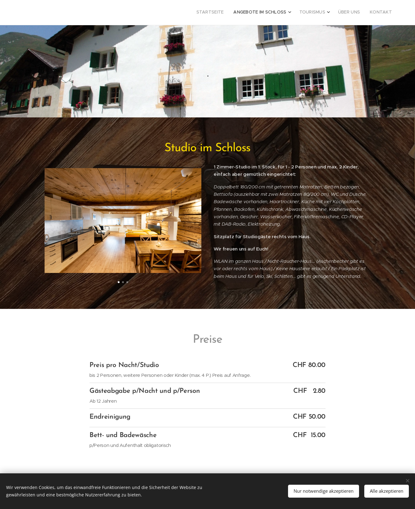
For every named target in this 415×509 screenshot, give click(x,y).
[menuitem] (348, 12)
